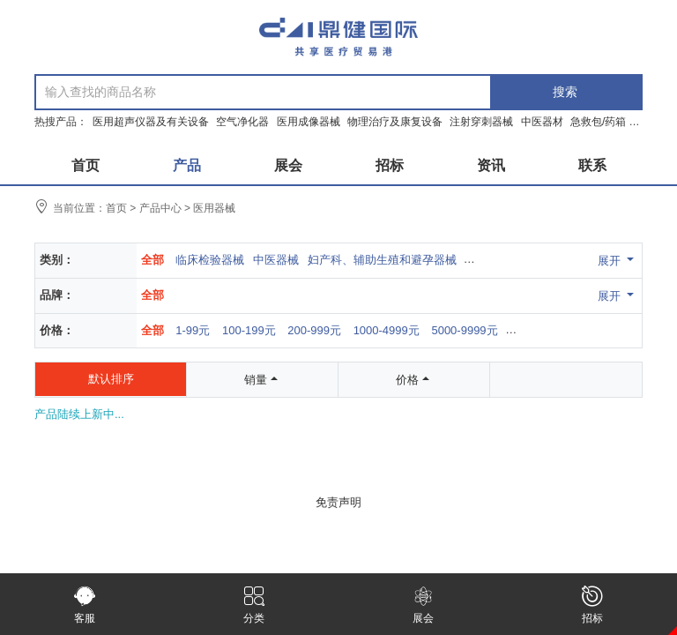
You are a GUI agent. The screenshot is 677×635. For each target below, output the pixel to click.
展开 (617, 259)
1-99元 (192, 330)
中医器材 (543, 122)
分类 (254, 604)
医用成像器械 (310, 122)
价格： (57, 330)
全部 (152, 259)
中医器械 (276, 259)
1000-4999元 (386, 330)
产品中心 (160, 208)
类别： (57, 259)
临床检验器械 (209, 259)
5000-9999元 (464, 330)
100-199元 (249, 330)
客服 (84, 604)
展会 (423, 604)
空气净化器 (244, 122)
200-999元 (314, 330)
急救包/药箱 (599, 122)
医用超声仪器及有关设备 (152, 122)
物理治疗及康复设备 (396, 122)
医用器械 (214, 208)
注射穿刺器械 (483, 122)
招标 (592, 604)
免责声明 (338, 502)
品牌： (57, 295)
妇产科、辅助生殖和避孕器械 (382, 259)
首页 (116, 208)
